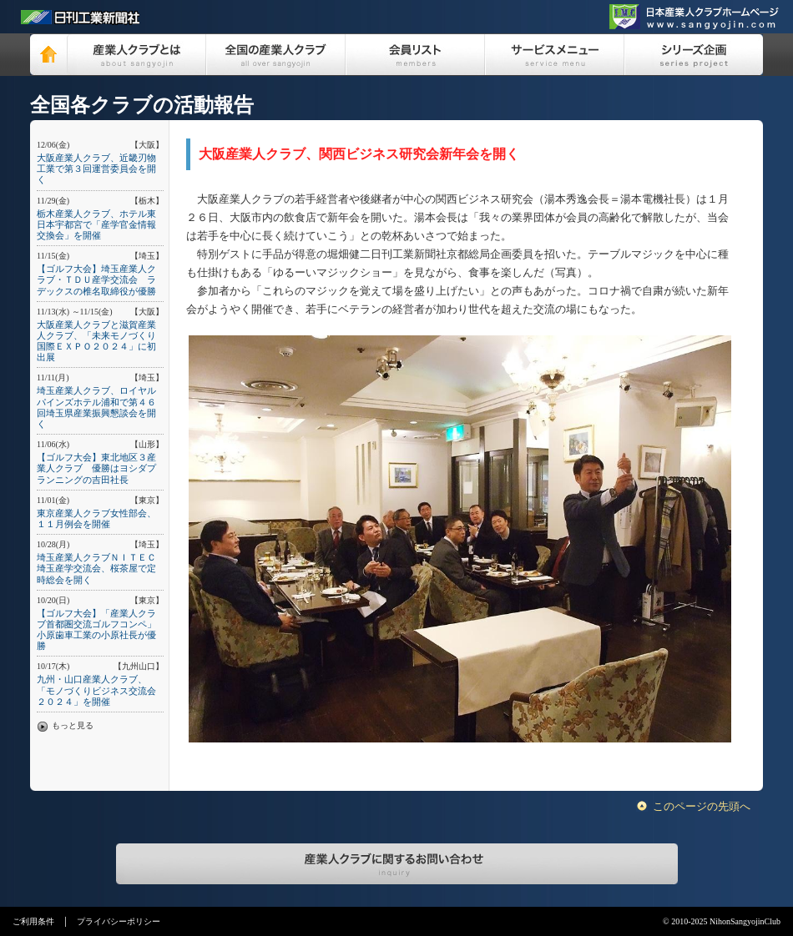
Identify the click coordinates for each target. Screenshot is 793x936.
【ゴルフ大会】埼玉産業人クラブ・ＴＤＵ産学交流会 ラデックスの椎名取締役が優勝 (96, 279)
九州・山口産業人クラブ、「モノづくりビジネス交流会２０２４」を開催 (96, 690)
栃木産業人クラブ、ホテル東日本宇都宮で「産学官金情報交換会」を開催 (96, 224)
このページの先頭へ (701, 806)
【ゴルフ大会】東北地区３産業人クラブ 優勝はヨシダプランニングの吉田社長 (96, 468)
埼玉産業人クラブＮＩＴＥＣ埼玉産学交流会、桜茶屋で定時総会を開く (96, 568)
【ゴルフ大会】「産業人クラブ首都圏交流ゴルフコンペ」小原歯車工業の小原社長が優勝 (96, 630)
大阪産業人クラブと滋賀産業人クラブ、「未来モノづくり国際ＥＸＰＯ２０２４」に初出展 (96, 341)
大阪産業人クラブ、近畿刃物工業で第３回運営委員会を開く (96, 168)
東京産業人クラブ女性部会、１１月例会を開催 (96, 518)
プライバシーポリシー (118, 921)
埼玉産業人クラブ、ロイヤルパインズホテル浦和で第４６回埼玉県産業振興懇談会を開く (96, 407)
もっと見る (72, 725)
